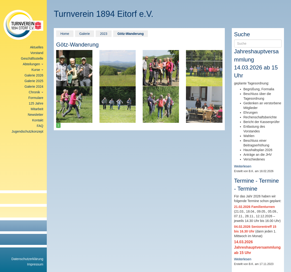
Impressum (35, 264)
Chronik (36, 92)
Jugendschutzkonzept (27, 131)
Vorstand (36, 53)
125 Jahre (36, 103)
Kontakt (37, 120)
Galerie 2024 (34, 86)
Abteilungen (33, 64)
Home (64, 34)
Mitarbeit (37, 109)
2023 (103, 34)
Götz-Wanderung (130, 34)
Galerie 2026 (34, 75)
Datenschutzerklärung (27, 259)
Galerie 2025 (34, 81)
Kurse (37, 70)
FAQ (40, 126)
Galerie (84, 34)
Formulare (35, 98)
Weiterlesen (242, 166)
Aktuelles (36, 47)
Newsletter (35, 114)
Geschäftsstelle (32, 58)
